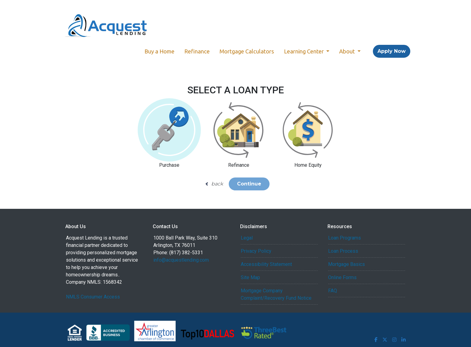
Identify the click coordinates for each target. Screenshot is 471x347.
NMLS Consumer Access (93, 297)
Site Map (250, 277)
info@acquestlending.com (181, 260)
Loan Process (343, 251)
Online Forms (342, 277)
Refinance (197, 51)
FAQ (332, 291)
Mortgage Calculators (247, 51)
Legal (247, 238)
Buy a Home (159, 51)
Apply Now (391, 51)
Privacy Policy (256, 251)
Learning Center (304, 51)
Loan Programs (344, 238)
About (347, 51)
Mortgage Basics (346, 264)
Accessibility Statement (266, 264)
